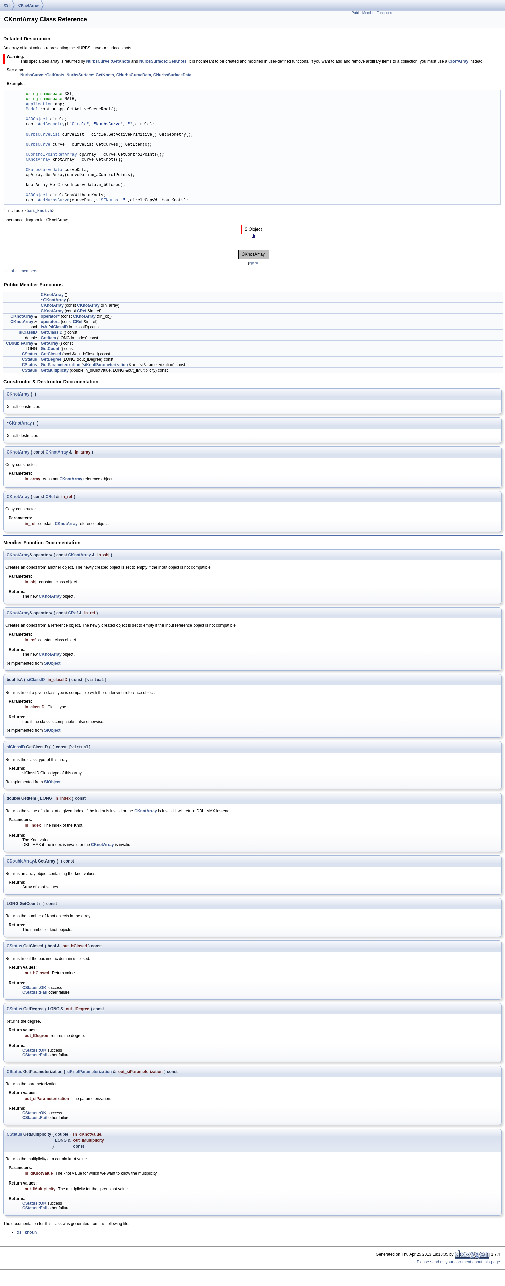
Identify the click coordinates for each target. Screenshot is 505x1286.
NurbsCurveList (43, 135)
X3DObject (37, 119)
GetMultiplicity (55, 371)
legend (253, 264)
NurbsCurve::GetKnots (108, 61)
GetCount (50, 349)
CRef (81, 312)
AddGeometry (51, 124)
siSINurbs (107, 200)
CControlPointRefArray (51, 155)
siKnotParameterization (105, 365)
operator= (50, 317)
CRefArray (458, 61)
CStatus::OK (34, 990)
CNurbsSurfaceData (172, 74)
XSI (7, 5)
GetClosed (51, 355)
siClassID (59, 328)
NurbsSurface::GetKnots (163, 61)
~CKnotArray (53, 301)
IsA (44, 328)
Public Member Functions (372, 13)
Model (32, 109)
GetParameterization (60, 365)
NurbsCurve (38, 145)
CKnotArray (28, 5)
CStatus (29, 355)
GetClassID (51, 333)
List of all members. (20, 272)
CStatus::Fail (34, 994)
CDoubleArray (19, 344)
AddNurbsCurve (54, 200)
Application (39, 104)
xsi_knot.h (40, 211)
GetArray (49, 344)
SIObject (52, 664)
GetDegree (51, 360)
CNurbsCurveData (133, 74)
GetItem (48, 339)
